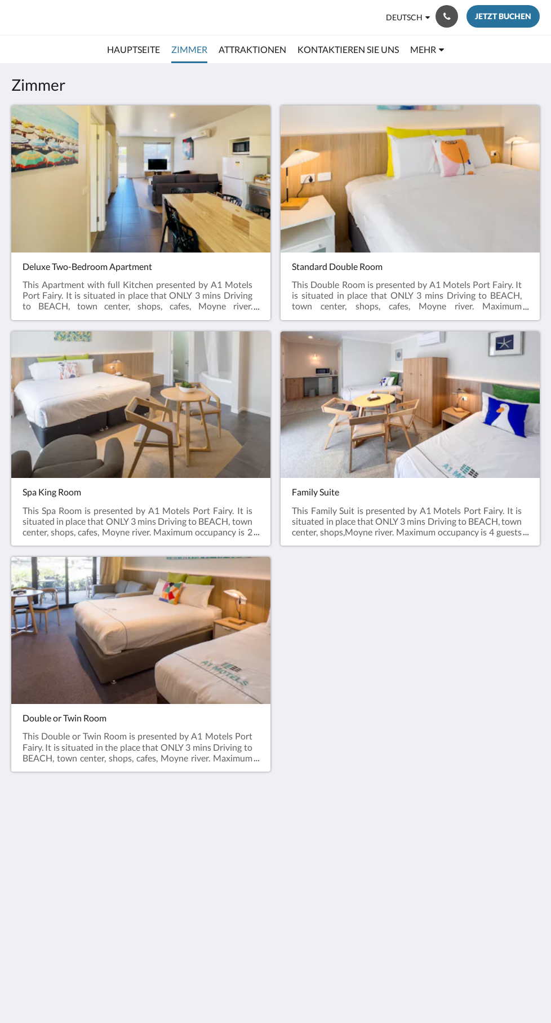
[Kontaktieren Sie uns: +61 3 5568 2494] (447, 16)
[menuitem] (133, 50)
